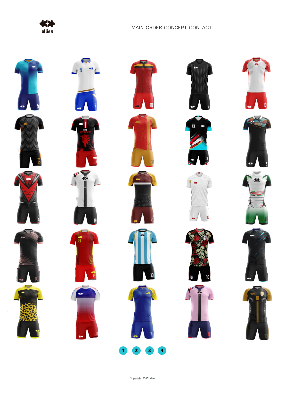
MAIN (137, 27)
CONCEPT (175, 27)
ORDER (154, 27)
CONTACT (200, 27)
